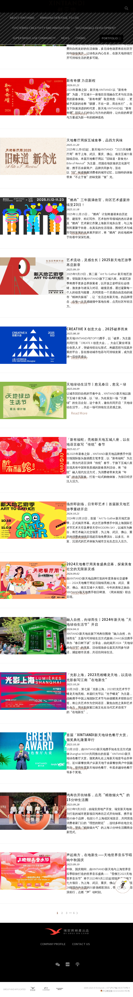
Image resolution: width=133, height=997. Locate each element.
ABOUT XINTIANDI (22, 28)
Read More (79, 113)
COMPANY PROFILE (53, 944)
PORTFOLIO (110, 49)
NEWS (65, 48)
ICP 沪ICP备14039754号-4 (118, 987)
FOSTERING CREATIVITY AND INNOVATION (41, 38)
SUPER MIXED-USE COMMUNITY (34, 48)
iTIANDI (80, 48)
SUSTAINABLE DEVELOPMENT (95, 38)
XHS (67, 964)
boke (77, 964)
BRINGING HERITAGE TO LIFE (59, 28)
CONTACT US (81, 944)
